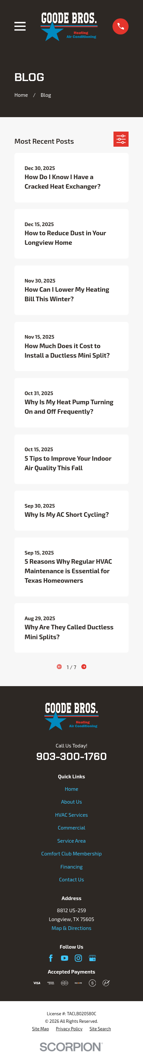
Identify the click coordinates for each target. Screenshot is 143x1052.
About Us (71, 802)
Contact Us (71, 879)
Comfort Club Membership (71, 853)
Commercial (71, 828)
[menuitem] (40, 1029)
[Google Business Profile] (92, 958)
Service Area (71, 841)
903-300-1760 (71, 756)
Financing (71, 867)
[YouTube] (64, 958)
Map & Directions (71, 928)
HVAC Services (71, 815)
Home (71, 789)
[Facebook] (50, 958)
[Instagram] (78, 958)
